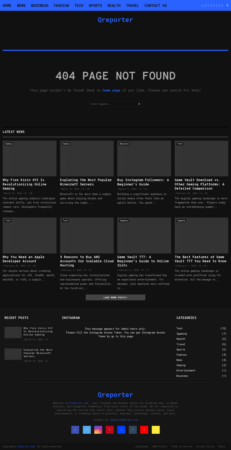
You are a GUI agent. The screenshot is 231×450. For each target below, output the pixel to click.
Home (7, 5)
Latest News (14, 132)
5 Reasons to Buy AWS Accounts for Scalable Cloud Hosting (87, 261)
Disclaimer (142, 446)
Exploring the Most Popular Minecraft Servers (86, 182)
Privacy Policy (205, 446)
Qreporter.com (78, 403)
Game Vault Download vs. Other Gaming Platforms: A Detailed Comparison (199, 184)
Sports (95, 5)
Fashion (61, 5)
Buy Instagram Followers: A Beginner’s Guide (143, 182)
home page (111, 90)
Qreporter (115, 19)
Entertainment (185, 370)
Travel (132, 5)
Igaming (124, 220)
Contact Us (156, 5)
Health (114, 5)
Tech (78, 5)
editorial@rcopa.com (124, 419)
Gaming (8, 144)
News (21, 5)
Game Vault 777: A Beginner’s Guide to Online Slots (143, 261)
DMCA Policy (160, 446)
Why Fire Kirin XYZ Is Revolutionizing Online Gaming (24, 184)
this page (126, 336)
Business (39, 5)
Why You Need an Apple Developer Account (23, 259)
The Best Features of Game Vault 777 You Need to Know (200, 259)
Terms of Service (181, 446)
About (222, 446)
